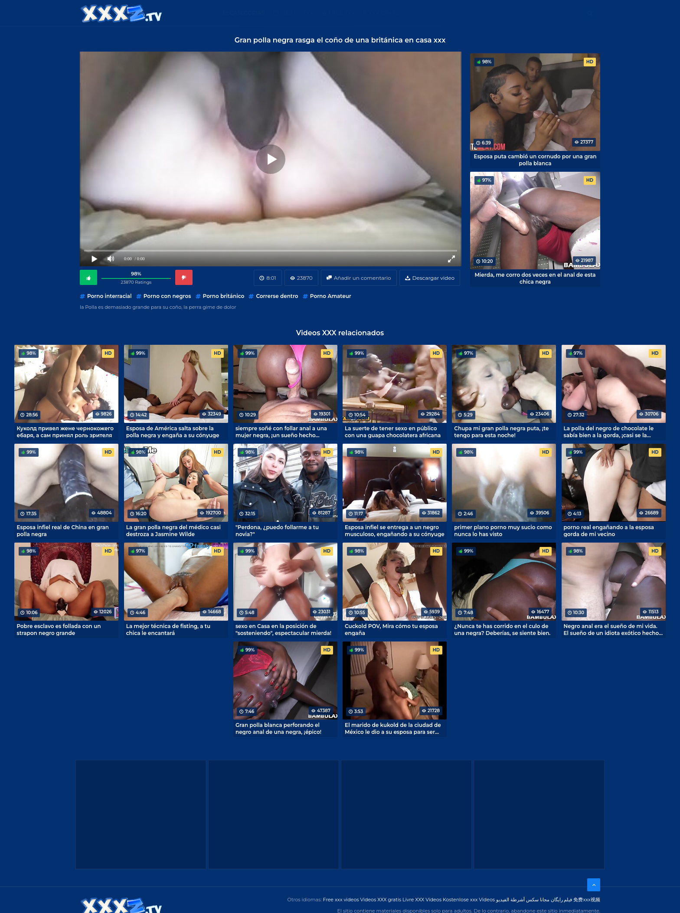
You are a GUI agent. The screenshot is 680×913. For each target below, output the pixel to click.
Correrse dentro (277, 296)
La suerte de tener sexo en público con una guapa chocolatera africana (393, 431)
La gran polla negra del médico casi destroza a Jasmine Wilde (173, 530)
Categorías (247, 13)
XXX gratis (384, 13)
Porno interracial (109, 296)
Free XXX (342, 13)
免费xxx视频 (586, 900)
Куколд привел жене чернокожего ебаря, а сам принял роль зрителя (65, 431)
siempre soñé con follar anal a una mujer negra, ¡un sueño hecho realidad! (281, 431)
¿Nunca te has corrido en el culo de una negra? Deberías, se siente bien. (502, 629)
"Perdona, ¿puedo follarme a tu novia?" (277, 530)
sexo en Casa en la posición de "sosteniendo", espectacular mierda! (283, 629)
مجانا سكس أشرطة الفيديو (522, 900)
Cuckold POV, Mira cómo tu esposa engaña (391, 629)
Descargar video (433, 278)
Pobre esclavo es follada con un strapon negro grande (58, 629)
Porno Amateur (330, 296)
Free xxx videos (341, 900)
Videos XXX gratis (381, 900)
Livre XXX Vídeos (421, 900)
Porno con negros (167, 296)
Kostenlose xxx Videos (469, 900)
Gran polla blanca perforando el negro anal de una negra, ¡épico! (278, 728)
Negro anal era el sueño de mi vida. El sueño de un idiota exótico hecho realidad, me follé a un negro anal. (611, 629)
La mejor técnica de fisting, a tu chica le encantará (168, 629)
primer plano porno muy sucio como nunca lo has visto (503, 530)
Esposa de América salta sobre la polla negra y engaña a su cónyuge (172, 431)
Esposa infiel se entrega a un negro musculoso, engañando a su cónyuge (395, 530)
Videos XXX (297, 13)
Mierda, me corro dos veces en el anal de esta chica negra (534, 278)
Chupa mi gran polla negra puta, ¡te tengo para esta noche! (501, 431)
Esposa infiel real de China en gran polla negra (62, 530)
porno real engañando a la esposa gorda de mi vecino (609, 530)
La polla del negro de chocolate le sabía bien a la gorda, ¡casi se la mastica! (609, 431)
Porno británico (224, 296)
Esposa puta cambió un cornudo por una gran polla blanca (535, 159)
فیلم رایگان (561, 900)
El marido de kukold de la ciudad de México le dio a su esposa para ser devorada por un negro (393, 728)
